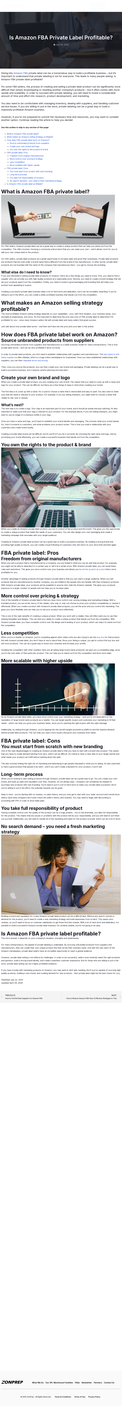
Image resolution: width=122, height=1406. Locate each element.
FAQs (77, 1382)
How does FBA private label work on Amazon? (28, 140)
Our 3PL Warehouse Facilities (59, 1382)
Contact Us (109, 1382)
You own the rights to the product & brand (29, 149)
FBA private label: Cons (17, 168)
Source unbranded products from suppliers (29, 143)
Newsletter (87, 1382)
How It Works (71, 5)
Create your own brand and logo (24, 146)
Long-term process (18, 174)
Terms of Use (79, 1397)
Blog (83, 5)
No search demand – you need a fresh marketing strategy (36, 181)
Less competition (17, 162)
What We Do (34, 5)
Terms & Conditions (63, 1397)
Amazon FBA (21, 73)
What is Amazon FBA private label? (23, 134)
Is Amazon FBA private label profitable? (25, 184)
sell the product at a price (93, 569)
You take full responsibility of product (27, 178)
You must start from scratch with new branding (31, 171)
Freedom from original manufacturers (27, 156)
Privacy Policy (94, 1397)
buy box (100, 637)
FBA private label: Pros (17, 152)
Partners (98, 1382)
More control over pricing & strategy (26, 159)
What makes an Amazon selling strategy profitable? (30, 137)
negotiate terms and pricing (35, 360)
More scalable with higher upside (24, 165)
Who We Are (53, 5)
